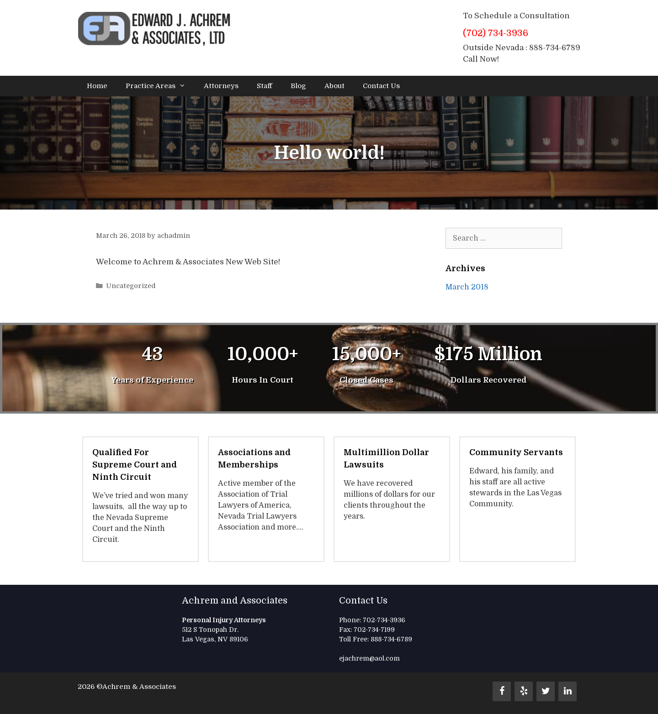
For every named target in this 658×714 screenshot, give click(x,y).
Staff (264, 86)
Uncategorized (130, 285)
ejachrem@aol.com (369, 658)
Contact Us (381, 86)
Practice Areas (160, 86)
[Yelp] (524, 691)
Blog (298, 86)
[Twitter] (545, 691)
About (334, 86)
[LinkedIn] (567, 691)
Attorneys (221, 86)
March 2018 (467, 287)
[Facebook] (502, 691)
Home (97, 86)
